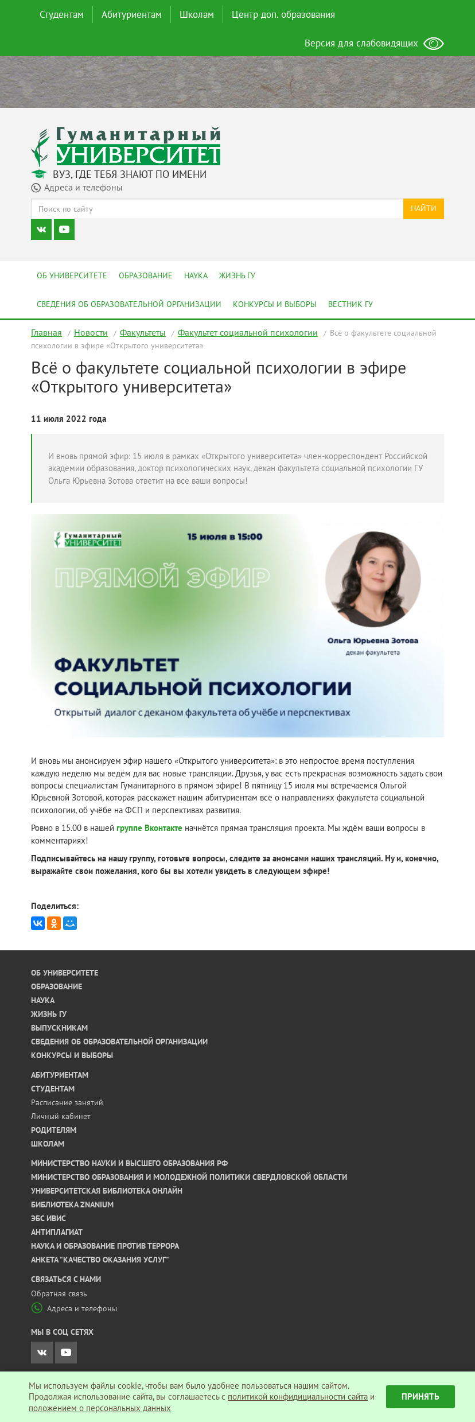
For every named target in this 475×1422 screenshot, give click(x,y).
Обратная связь (59, 1293)
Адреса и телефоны (74, 1308)
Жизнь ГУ (237, 275)
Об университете (72, 275)
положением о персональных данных (100, 1407)
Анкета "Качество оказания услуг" (100, 1259)
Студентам (62, 14)
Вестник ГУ (350, 304)
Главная (46, 332)
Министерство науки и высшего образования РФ (129, 1163)
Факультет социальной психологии (248, 332)
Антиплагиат (57, 1232)
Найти (424, 208)
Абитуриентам (132, 14)
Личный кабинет (61, 1116)
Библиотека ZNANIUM (72, 1204)
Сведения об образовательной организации (129, 304)
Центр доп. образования (283, 14)
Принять (420, 1396)
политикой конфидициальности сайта (298, 1396)
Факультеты (143, 332)
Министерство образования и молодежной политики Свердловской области (189, 1177)
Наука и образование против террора (105, 1246)
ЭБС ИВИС (48, 1218)
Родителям (53, 1130)
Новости (91, 332)
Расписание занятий (67, 1102)
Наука (196, 275)
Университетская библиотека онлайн (106, 1191)
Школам (197, 14)
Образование (146, 275)
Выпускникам (59, 1028)
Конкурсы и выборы (275, 304)
